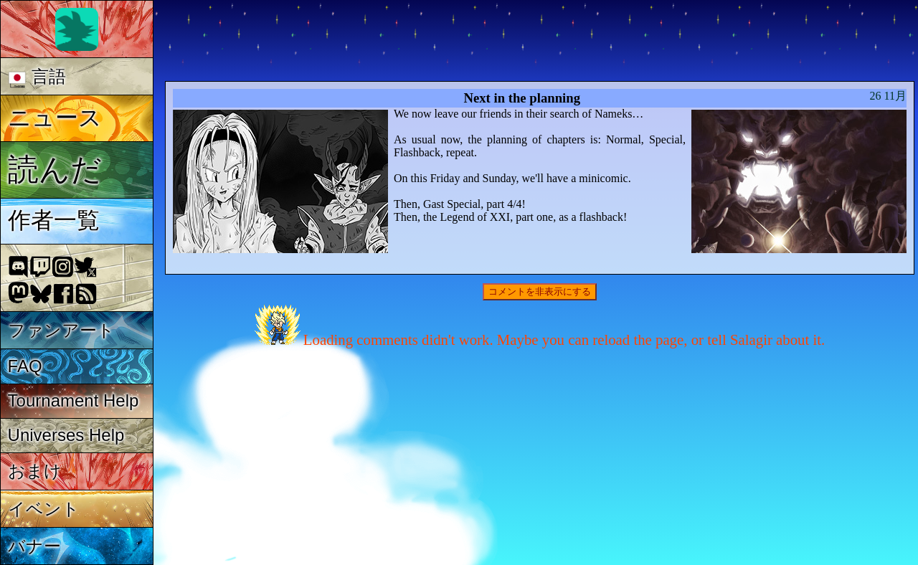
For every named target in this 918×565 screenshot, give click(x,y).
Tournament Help (73, 400)
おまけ (35, 470)
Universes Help (66, 435)
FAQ (25, 366)
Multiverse (374, 40)
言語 (37, 77)
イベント (44, 508)
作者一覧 (54, 220)
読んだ (55, 169)
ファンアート (61, 330)
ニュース (55, 117)
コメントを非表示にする (539, 291)
